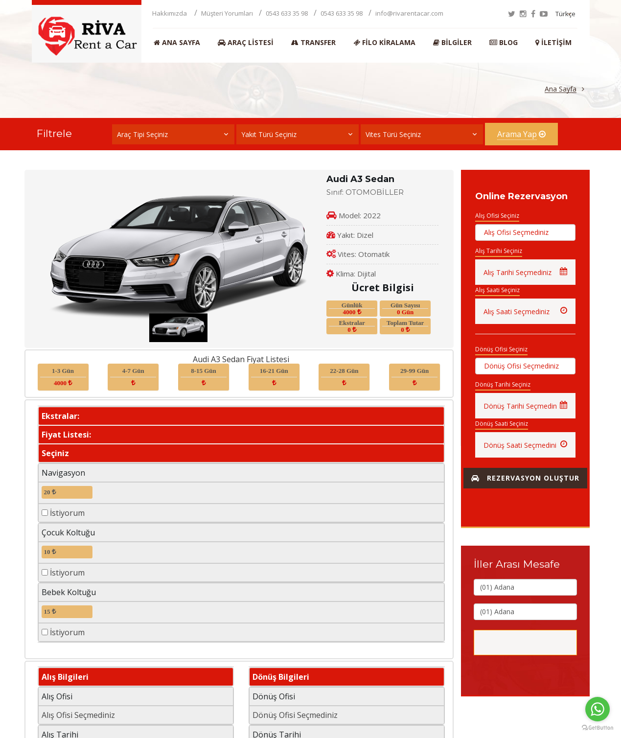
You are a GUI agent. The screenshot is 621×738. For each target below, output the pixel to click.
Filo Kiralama (384, 42)
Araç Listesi (246, 42)
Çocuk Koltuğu (68, 532)
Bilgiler (452, 42)
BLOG (503, 42)
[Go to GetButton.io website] (597, 728)
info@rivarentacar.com (409, 13)
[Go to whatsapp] (597, 709)
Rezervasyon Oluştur (525, 478)
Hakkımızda (170, 13)
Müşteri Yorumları (227, 13)
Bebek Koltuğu (69, 592)
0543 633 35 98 (287, 13)
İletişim (553, 42)
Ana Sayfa (177, 42)
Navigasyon (63, 472)
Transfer (313, 42)
